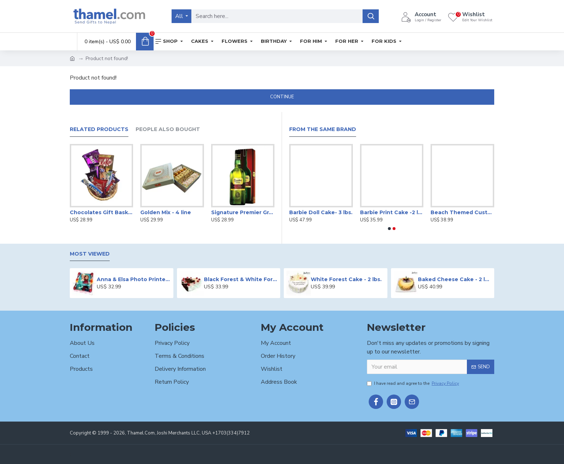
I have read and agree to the (413, 383)
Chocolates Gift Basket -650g (101, 212)
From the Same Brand (322, 129)
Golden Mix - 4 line (165, 212)
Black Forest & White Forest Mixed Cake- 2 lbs (241, 279)
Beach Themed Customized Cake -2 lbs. (462, 212)
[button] (389, 228)
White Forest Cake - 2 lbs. (346, 279)
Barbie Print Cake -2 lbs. (392, 212)
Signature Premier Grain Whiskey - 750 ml (242, 212)
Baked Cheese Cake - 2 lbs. (455, 279)
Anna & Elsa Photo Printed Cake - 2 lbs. (133, 279)
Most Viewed (90, 254)
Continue (282, 97)
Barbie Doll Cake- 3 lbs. (320, 212)
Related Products (99, 129)
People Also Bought (168, 129)
